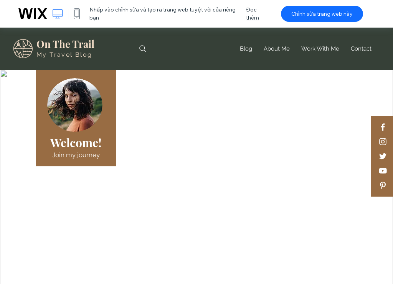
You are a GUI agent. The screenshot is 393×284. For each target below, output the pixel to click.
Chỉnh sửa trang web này (322, 13)
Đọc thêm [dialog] (252, 13)
